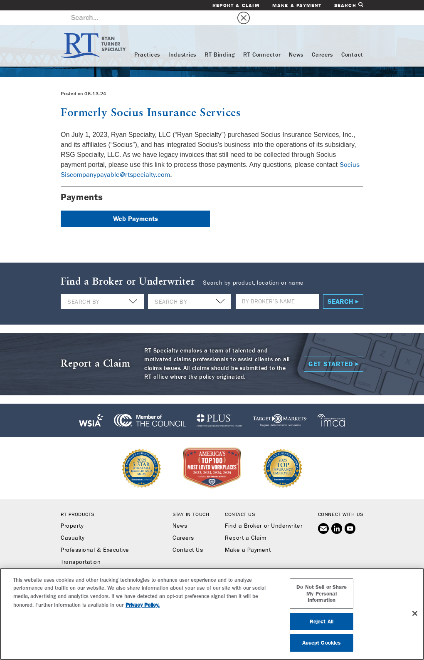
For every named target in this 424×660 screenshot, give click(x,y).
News (296, 40)
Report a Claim (236, 5)
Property (72, 511)
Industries (182, 40)
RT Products (77, 500)
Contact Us (188, 535)
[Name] (277, 287)
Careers (322, 40)
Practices (147, 40)
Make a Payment (297, 5)
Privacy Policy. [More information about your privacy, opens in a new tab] (143, 605)
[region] (212, 614)
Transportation (81, 548)
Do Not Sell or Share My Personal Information (321, 593)
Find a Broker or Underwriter (263, 511)
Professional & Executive (95, 535)
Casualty (72, 523)
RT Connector (262, 40)
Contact (352, 40)
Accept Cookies (321, 643)
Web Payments (135, 204)
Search (348, 5)
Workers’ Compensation (93, 560)
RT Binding (220, 40)
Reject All (321, 621)
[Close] (415, 613)
